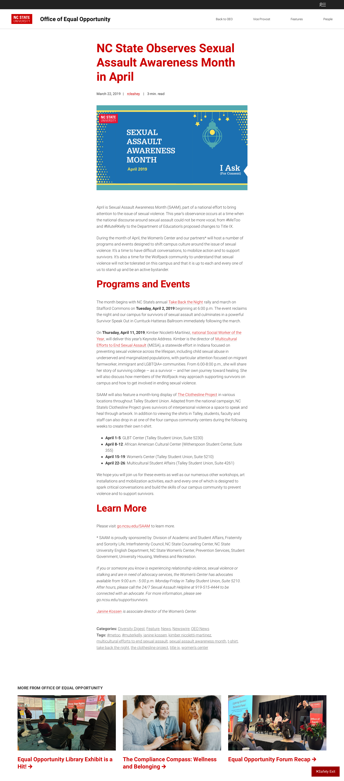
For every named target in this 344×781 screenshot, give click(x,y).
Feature (152, 628)
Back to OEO (224, 19)
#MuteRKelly (132, 635)
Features (297, 19)
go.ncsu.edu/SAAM (133, 526)
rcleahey (133, 94)
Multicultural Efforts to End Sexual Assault (132, 641)
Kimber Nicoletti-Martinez (189, 635)
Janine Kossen (109, 611)
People (328, 19)
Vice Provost (261, 19)
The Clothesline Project (197, 394)
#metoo (113, 635)
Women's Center (194, 647)
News (166, 628)
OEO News (200, 628)
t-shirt (233, 641)
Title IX (175, 647)
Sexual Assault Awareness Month (197, 641)
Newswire (181, 628)
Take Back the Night (185, 302)
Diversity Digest (131, 628)
